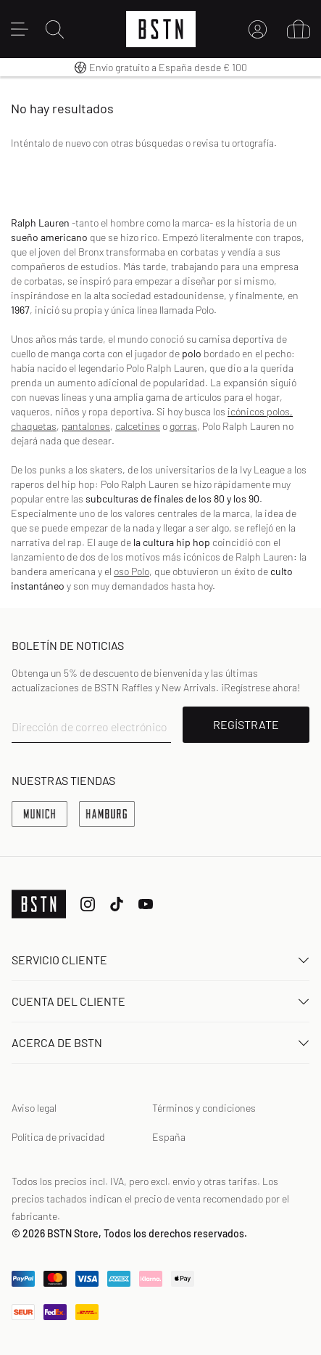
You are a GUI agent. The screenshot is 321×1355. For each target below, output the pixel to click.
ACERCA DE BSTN (160, 1042)
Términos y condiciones (204, 1108)
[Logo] (161, 29)
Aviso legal (34, 1108)
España (168, 1137)
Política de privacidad (58, 1137)
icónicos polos (259, 411)
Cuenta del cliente (160, 1001)
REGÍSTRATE (246, 724)
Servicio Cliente (160, 960)
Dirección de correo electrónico (89, 726)
